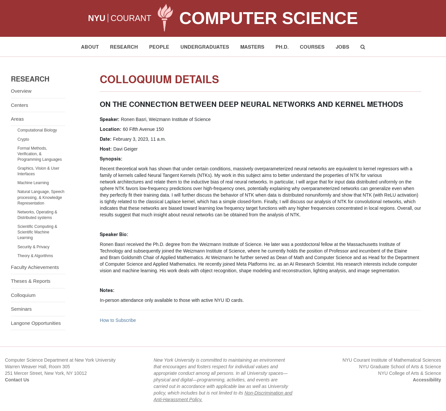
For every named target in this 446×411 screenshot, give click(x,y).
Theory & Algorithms (35, 256)
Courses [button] (312, 46)
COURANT (131, 18)
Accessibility (427, 379)
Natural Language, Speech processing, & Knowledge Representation (41, 197)
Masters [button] (252, 46)
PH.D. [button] (282, 46)
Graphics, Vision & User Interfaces (38, 171)
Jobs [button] (342, 46)
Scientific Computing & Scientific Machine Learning (37, 232)
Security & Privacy (33, 247)
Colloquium (23, 295)
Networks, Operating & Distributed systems (37, 215)
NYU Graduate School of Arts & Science (400, 366)
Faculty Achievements (35, 267)
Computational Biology (37, 130)
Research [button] (124, 46)
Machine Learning (33, 183)
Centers (19, 105)
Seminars (21, 309)
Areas (17, 119)
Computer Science (268, 18)
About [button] (90, 46)
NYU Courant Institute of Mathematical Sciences (391, 360)
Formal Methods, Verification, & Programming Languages (39, 154)
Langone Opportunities (36, 323)
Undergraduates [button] (204, 46)
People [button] (159, 46)
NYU (96, 18)
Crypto (23, 139)
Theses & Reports (30, 281)
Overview (21, 91)
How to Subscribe (118, 320)
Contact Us (17, 379)
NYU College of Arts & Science (409, 373)
